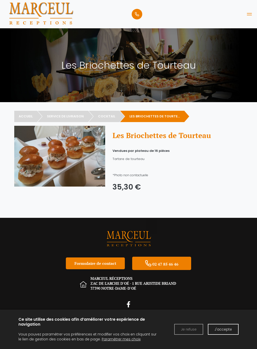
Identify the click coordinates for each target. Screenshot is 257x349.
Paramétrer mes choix (121, 339)
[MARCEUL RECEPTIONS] (249, 14)
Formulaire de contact (95, 263)
